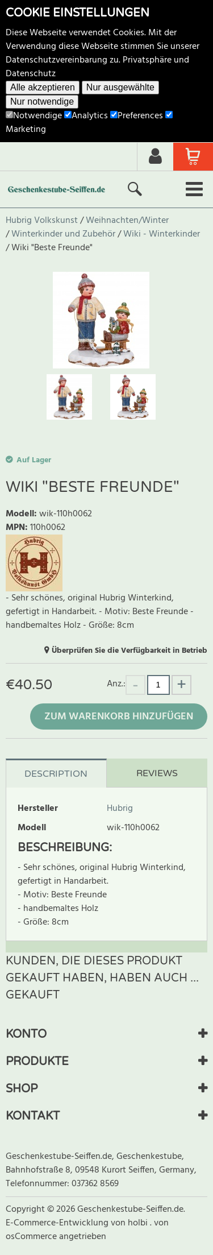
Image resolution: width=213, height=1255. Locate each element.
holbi (139, 1223)
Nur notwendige (42, 101)
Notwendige (34, 116)
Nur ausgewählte (120, 87)
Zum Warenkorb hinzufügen (118, 717)
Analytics (86, 116)
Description (55, 774)
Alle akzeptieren (42, 87)
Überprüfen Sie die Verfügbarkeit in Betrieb (129, 650)
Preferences (136, 116)
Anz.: (116, 684)
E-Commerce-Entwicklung (58, 1223)
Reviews (157, 773)
